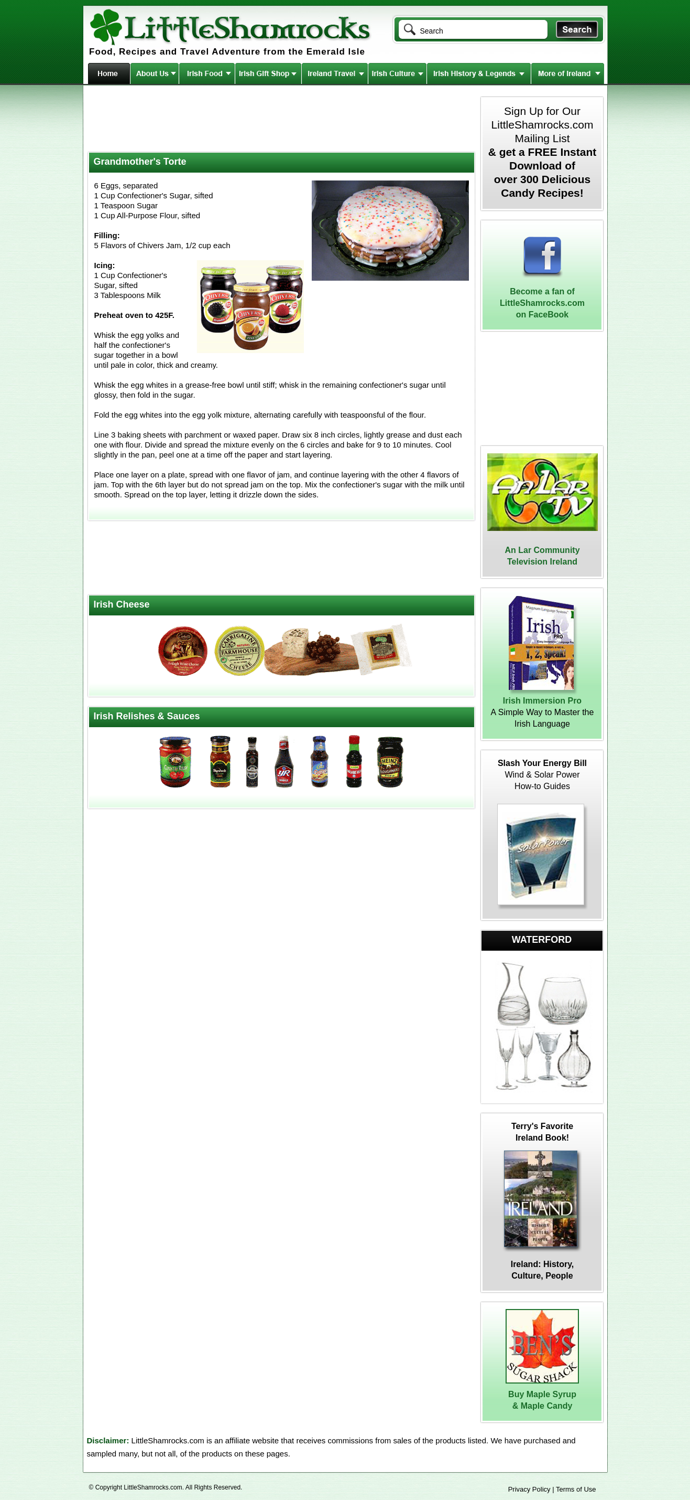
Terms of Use (576, 1489)
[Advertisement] (280, 119)
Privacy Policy (529, 1489)
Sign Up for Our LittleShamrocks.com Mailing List (542, 152)
